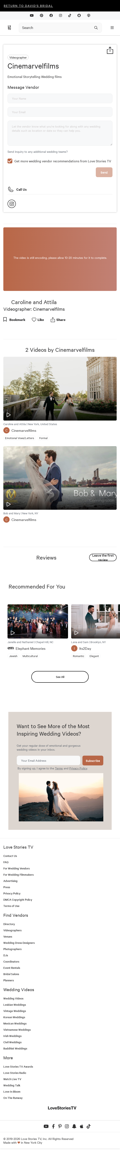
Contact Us (10, 856)
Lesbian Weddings (14, 1005)
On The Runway (13, 1098)
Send (104, 172)
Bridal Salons (11, 974)
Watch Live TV (12, 1079)
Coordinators (11, 961)
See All (60, 677)
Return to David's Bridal (28, 6)
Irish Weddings (12, 1036)
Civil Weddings (12, 1042)
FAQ (6, 862)
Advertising (10, 881)
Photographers (12, 949)
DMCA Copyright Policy (17, 900)
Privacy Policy (78, 768)
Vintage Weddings (14, 1011)
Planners (8, 980)
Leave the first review (103, 557)
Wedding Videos (13, 998)
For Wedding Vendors (16, 868)
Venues (7, 936)
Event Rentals (11, 968)
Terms (59, 768)
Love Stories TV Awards (18, 1066)
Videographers (12, 930)
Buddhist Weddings (15, 1048)
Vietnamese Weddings (17, 1030)
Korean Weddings (14, 1017)
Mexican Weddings (15, 1023)
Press (6, 887)
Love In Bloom (11, 1091)
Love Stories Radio (14, 1073)
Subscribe (93, 760)
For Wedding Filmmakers (18, 875)
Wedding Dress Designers (19, 943)
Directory (9, 924)
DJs (5, 955)
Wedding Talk (11, 1085)
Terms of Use (11, 906)
